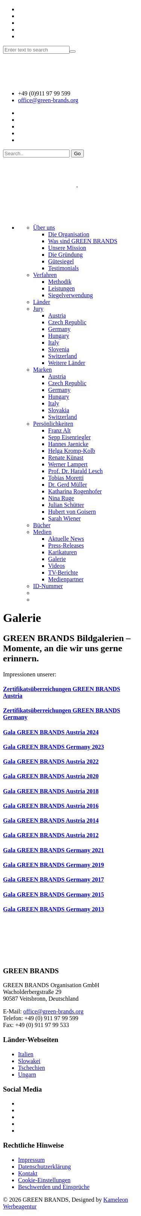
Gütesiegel (61, 261)
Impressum (31, 1160)
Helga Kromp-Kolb (71, 451)
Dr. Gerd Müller (67, 484)
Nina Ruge (61, 498)
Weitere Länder (66, 363)
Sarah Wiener (64, 518)
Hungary (58, 336)
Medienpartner (65, 579)
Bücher (41, 525)
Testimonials (63, 268)
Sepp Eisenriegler (69, 437)
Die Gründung (65, 254)
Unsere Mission (67, 248)
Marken (42, 369)
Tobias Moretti (65, 478)
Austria (57, 315)
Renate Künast (65, 457)
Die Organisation (68, 234)
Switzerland (62, 356)
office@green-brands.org (48, 100)
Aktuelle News (66, 538)
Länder (41, 302)
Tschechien (31, 1068)
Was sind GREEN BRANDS (82, 241)
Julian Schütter (66, 505)
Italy (53, 342)
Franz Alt (59, 430)
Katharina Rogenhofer (75, 491)
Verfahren (45, 275)
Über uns (44, 227)
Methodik (59, 281)
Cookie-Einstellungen (44, 1180)
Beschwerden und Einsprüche (53, 1187)
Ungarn (27, 1074)
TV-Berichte (63, 572)
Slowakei (29, 1061)
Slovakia (58, 410)
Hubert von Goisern (72, 511)
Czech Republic (67, 322)
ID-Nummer (48, 586)
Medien (42, 532)
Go (77, 153)
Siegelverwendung (70, 295)
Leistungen (61, 288)
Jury (38, 309)
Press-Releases (66, 545)
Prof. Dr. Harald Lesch (75, 471)
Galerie (57, 559)
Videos (56, 566)
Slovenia (58, 349)
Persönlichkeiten (53, 423)
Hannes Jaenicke (68, 444)
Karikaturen (62, 552)
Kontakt (28, 1173)
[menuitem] (36, 593)
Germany (59, 329)
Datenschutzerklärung (44, 1166)
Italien (25, 1054)
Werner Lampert (68, 464)
